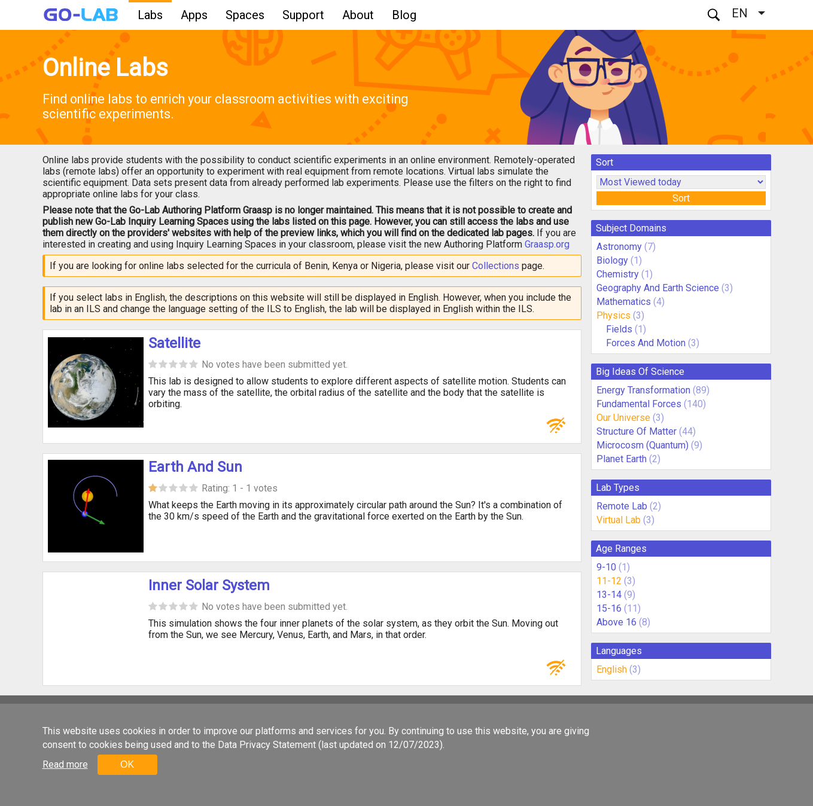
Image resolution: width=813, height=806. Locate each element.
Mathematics (623, 301)
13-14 (609, 594)
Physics (613, 315)
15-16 (609, 608)
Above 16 (616, 622)
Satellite (174, 343)
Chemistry (617, 274)
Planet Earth (621, 459)
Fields (619, 329)
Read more (65, 764)
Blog (404, 15)
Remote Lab (621, 506)
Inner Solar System (209, 585)
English (611, 669)
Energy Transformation (643, 390)
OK (127, 764)
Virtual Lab (618, 520)
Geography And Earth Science (657, 288)
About (358, 15)
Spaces (245, 15)
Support (303, 15)
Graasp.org (547, 244)
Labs (150, 15)
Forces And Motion (646, 343)
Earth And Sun (195, 467)
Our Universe (623, 417)
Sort (681, 198)
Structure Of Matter (636, 431)
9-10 (606, 567)
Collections (495, 265)
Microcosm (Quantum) (642, 445)
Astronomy (619, 246)
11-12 (609, 581)
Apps (194, 15)
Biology (612, 260)
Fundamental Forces (638, 404)
